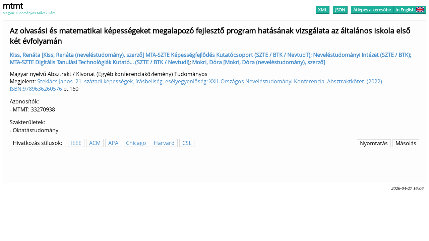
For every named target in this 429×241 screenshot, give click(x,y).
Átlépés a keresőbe (372, 10)
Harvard (164, 143)
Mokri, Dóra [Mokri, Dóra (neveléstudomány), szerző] (258, 62)
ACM (95, 143)
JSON (340, 10)
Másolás (405, 143)
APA (113, 143)
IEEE (76, 143)
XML (322, 10)
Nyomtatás (374, 143)
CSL (186, 143)
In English (409, 10)
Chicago (136, 143)
